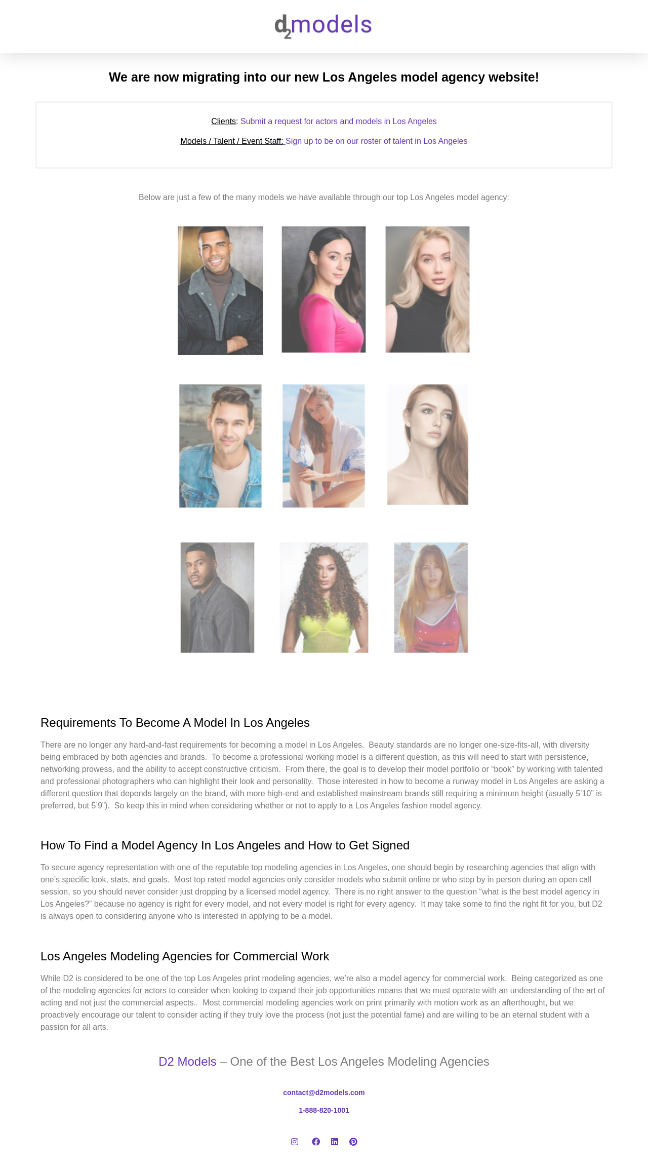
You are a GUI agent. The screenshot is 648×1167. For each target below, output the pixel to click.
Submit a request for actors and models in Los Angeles (324, 121)
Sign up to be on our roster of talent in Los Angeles (324, 141)
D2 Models (187, 1061)
